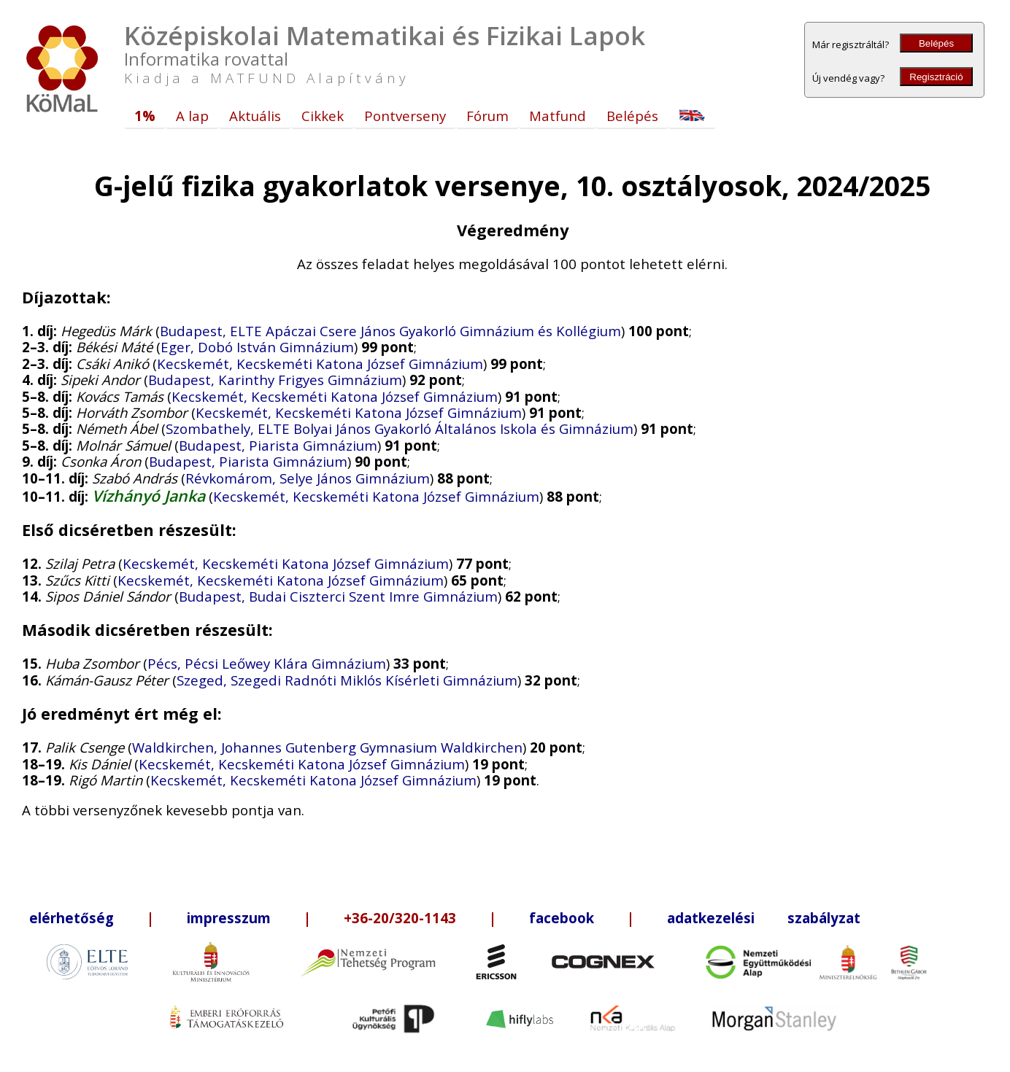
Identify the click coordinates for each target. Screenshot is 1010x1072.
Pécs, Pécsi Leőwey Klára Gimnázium (266, 663)
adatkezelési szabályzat (763, 918)
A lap (192, 115)
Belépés (936, 43)
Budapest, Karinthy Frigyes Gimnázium (275, 379)
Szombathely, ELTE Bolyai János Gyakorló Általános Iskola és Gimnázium (399, 428)
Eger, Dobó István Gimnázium (257, 347)
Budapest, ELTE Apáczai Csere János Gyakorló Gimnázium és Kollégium (390, 331)
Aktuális (255, 115)
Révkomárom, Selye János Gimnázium (307, 478)
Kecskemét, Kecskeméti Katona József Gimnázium (320, 363)
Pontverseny (405, 115)
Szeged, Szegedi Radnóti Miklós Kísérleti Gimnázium (347, 680)
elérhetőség (71, 918)
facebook (561, 918)
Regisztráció (936, 76)
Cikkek (322, 115)
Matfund (557, 115)
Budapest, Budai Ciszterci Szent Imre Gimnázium (338, 596)
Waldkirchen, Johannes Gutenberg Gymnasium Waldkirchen (327, 747)
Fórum (487, 115)
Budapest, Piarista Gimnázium (278, 445)
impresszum (229, 918)
